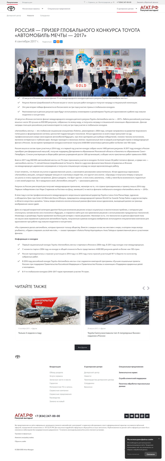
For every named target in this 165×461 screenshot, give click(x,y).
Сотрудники (45, 16)
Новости (30, 16)
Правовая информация (23, 434)
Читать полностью (133, 454)
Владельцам (27, 2)
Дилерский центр (14, 16)
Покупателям (12, 2)
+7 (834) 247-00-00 (124, 2)
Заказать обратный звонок (147, 2)
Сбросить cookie (20, 441)
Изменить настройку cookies (24, 437)
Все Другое (82, 347)
